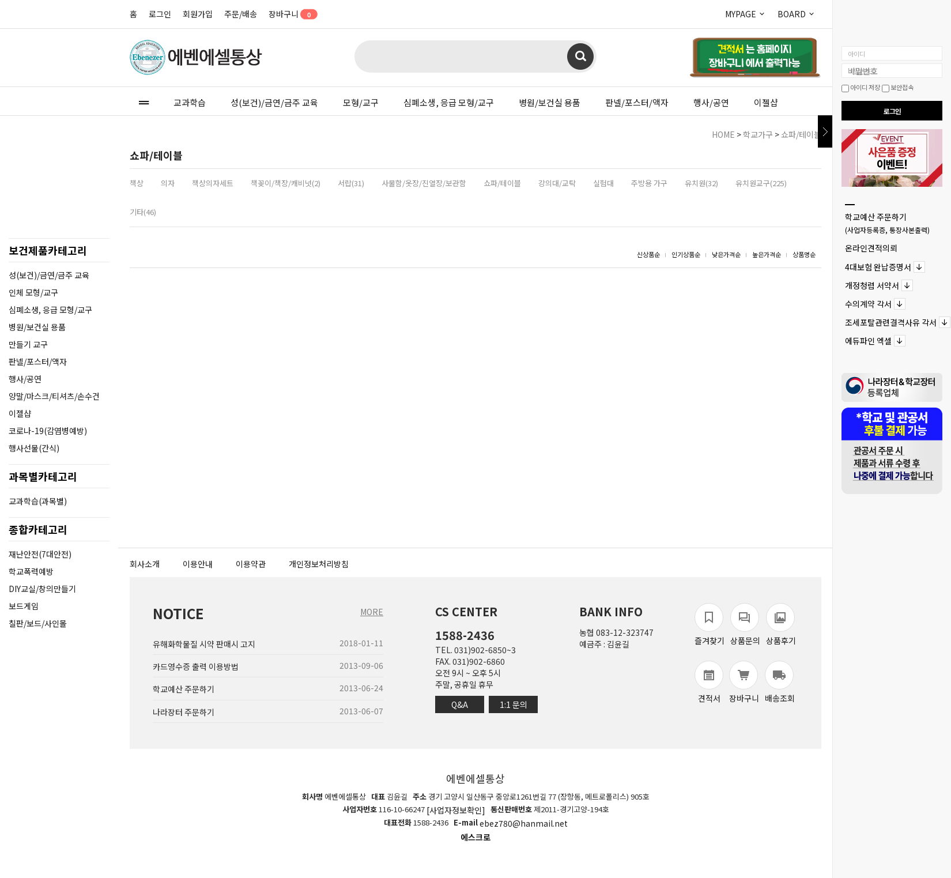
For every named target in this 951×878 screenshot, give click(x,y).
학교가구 (758, 134)
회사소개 (145, 564)
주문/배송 (240, 14)
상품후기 (781, 624)
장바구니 (289, 14)
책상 (137, 183)
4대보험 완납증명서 (878, 267)
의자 (168, 183)
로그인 (160, 14)
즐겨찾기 (709, 624)
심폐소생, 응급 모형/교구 (448, 102)
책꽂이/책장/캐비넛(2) (285, 183)
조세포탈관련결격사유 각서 (891, 322)
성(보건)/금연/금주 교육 (274, 102)
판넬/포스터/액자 (637, 102)
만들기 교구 (28, 344)
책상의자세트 (212, 183)
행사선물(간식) (34, 448)
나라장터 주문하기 (183, 712)
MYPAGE (745, 14)
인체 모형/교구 (33, 292)
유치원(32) (701, 183)
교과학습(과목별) (38, 501)
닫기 (825, 131)
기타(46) (143, 211)
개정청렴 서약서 (872, 285)
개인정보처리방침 (319, 564)
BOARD (797, 14)
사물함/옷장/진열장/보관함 (424, 183)
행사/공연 (711, 102)
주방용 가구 (649, 183)
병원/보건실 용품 (549, 102)
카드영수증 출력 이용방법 (196, 666)
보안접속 (898, 87)
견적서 (709, 682)
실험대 (603, 183)
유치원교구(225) (761, 183)
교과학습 (189, 102)
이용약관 (251, 564)
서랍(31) (351, 183)
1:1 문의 (513, 704)
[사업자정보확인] (456, 810)
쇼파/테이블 (801, 134)
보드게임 (24, 606)
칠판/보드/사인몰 (38, 623)
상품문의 (745, 624)
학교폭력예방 (31, 571)
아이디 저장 (860, 87)
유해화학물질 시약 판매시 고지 (204, 644)
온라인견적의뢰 (871, 248)
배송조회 (780, 682)
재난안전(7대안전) (40, 554)
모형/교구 (361, 102)
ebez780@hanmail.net (524, 824)
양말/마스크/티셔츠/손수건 (54, 396)
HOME (723, 134)
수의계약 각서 (868, 304)
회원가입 (198, 14)
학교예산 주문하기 (887, 223)
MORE (371, 611)
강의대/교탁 (557, 183)
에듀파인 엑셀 (868, 341)
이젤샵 (766, 102)
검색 (580, 56)
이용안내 (198, 564)
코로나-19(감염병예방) (48, 430)
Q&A (459, 704)
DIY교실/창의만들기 (42, 588)
